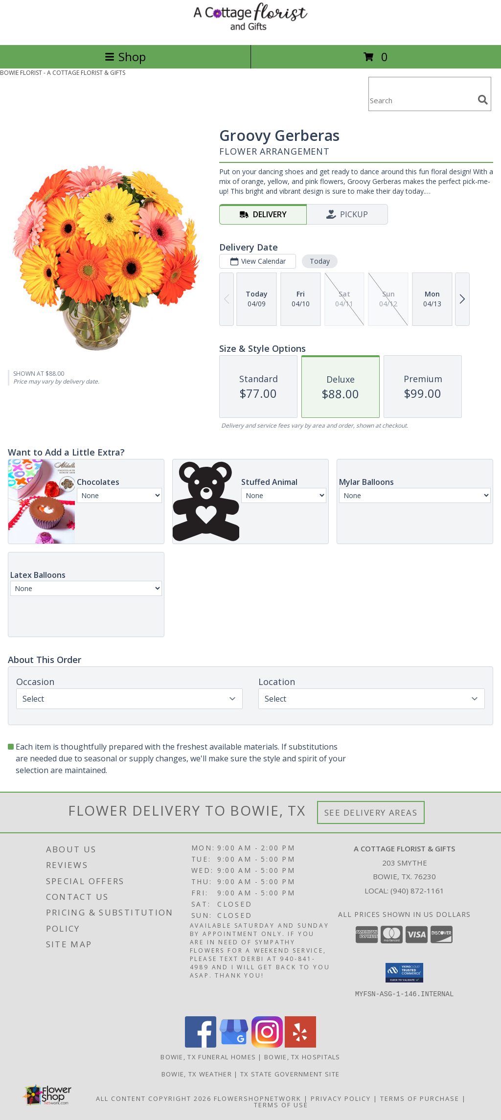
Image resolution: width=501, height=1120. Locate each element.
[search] (483, 99)
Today (320, 261)
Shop (125, 56)
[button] (404, 973)
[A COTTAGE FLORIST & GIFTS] (250, 30)
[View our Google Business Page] (234, 1045)
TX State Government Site (290, 1074)
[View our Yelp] (300, 1045)
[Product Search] (421, 100)
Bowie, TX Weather (196, 1074)
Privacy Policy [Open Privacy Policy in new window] (341, 1098)
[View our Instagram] (267, 1045)
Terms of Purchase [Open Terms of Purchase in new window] (419, 1098)
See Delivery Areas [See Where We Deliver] (371, 812)
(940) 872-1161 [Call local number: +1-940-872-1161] (417, 890)
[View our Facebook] (200, 1045)
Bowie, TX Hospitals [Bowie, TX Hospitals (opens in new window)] (302, 1056)
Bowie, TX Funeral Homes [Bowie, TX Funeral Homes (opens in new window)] (208, 1056)
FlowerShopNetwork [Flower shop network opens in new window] (257, 1098)
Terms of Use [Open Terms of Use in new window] (281, 1104)
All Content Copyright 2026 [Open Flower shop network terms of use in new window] (153, 1098)
